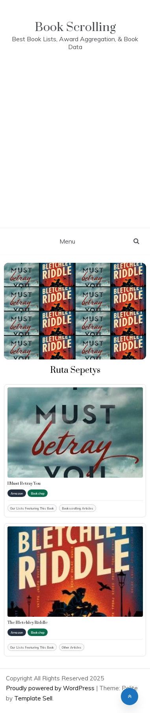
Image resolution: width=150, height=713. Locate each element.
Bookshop (37, 493)
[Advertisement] (75, 149)
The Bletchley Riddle (27, 622)
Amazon (17, 493)
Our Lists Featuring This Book (32, 508)
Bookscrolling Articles (77, 508)
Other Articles (71, 647)
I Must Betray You (24, 483)
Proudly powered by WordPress (51, 688)
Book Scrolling (75, 27)
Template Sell (33, 698)
